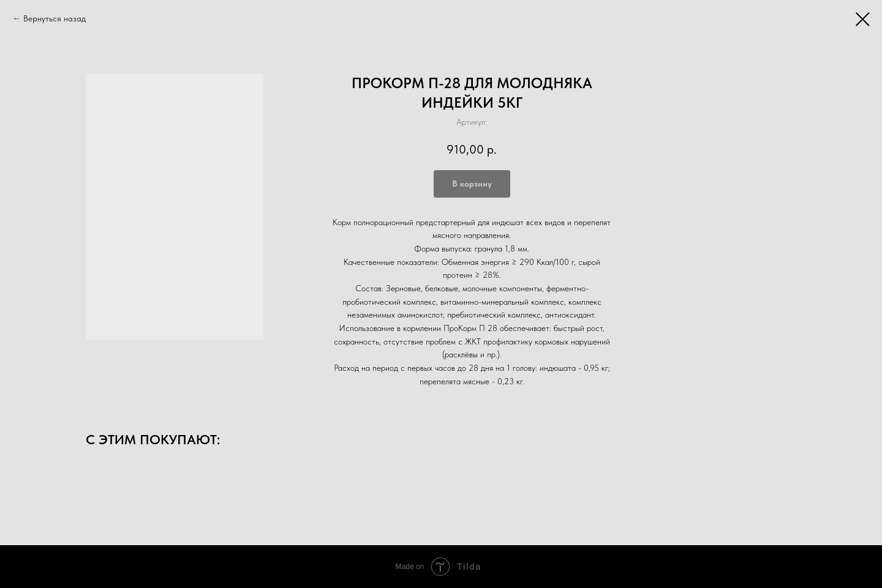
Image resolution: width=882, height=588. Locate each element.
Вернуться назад (54, 18)
